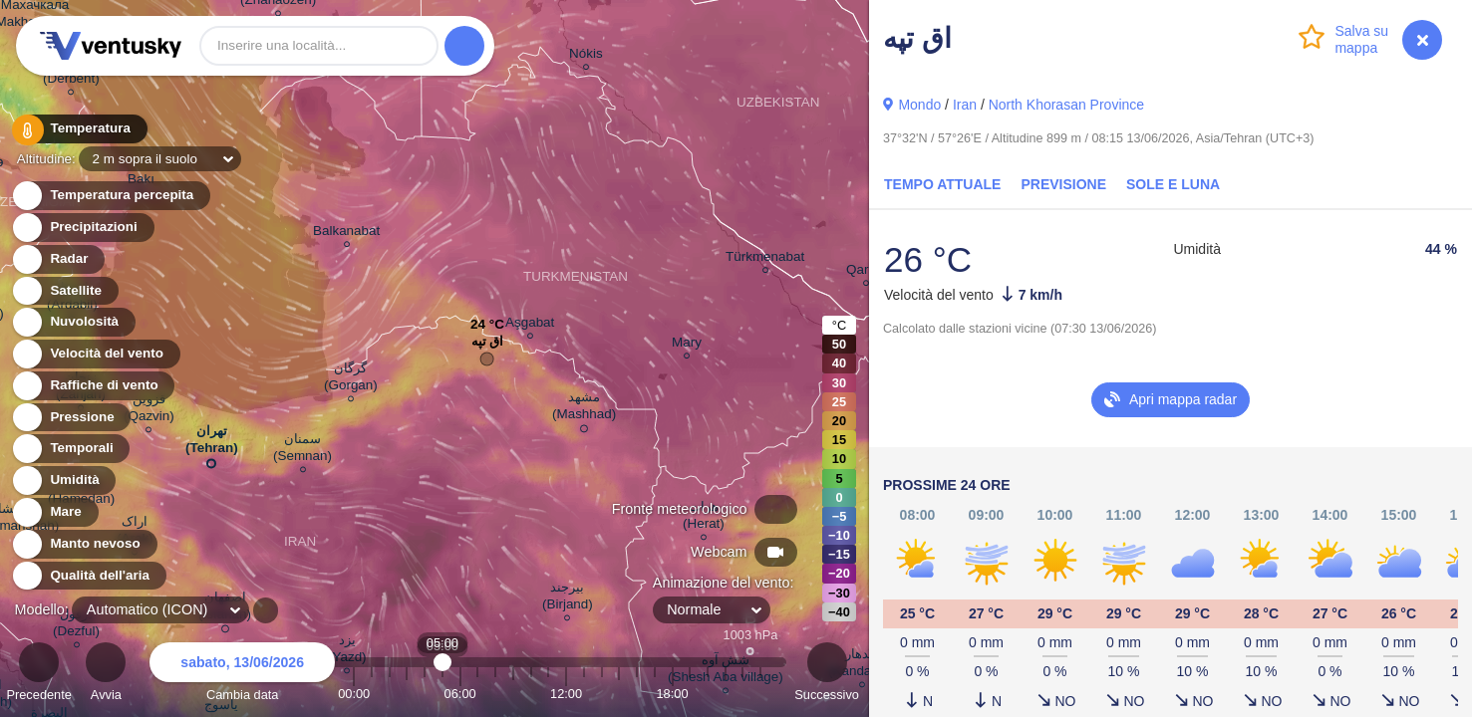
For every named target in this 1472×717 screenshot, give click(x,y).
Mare (54, 512)
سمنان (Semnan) (302, 450)
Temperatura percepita (110, 195)
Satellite (64, 291)
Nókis (586, 56)
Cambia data (242, 674)
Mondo (919, 105)
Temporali (70, 448)
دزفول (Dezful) (76, 625)
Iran (965, 105)
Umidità (63, 480)
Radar (58, 259)
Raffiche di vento (92, 385)
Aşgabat (529, 325)
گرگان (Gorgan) (351, 379)
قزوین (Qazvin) (149, 410)
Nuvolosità (73, 322)
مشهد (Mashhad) (584, 408)
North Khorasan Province (1066, 105)
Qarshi (866, 272)
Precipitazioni (82, 227)
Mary (687, 345)
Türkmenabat (765, 259)
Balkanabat (346, 233)
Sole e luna (1173, 184)
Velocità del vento (95, 354)
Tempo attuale (942, 184)
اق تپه (487, 346)
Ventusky (107, 46)
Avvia (106, 674)
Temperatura (79, 129)
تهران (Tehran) (211, 443)
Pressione (71, 417)
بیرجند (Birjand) (567, 598)
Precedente (38, 674)
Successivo (826, 674)
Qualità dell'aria (88, 576)
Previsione (1063, 184)
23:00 (760, 693)
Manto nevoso (84, 544)
